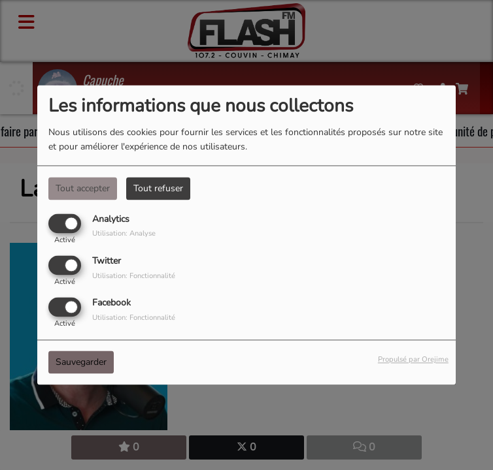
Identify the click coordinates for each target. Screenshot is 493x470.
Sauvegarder (81, 362)
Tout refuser (158, 188)
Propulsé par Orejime (413, 360)
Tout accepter (83, 188)
